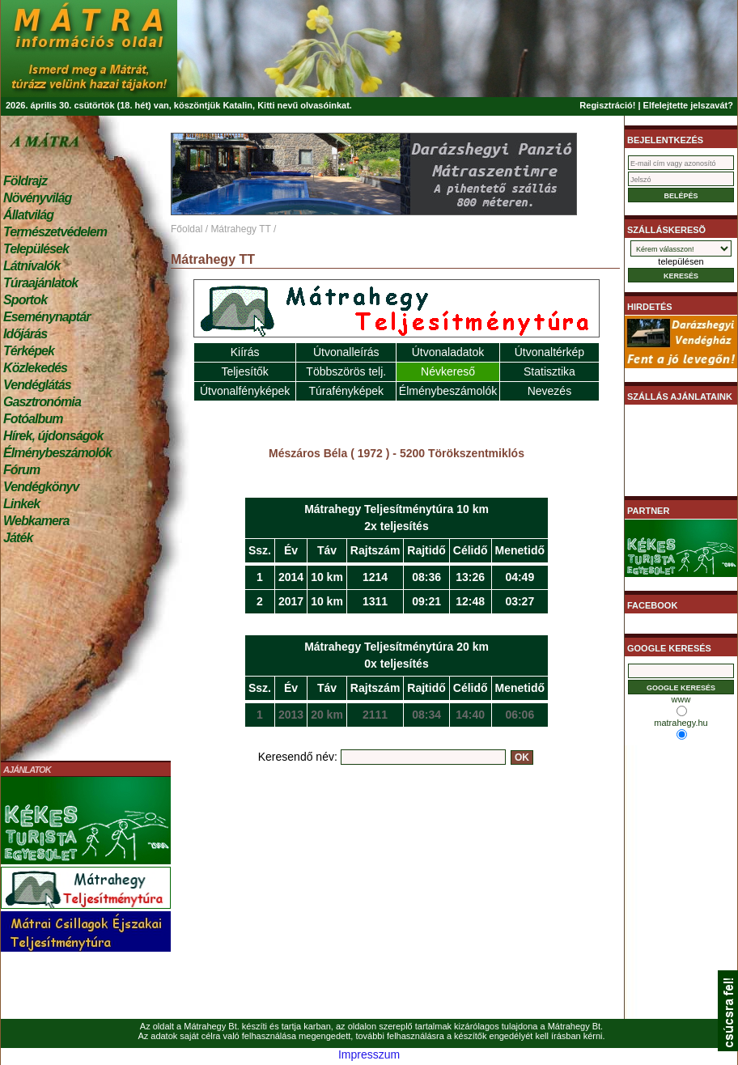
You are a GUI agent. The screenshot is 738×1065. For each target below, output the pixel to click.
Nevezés (549, 390)
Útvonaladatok (448, 352)
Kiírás (245, 352)
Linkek (21, 504)
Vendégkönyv (41, 487)
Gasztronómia (42, 402)
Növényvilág (37, 198)
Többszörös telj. (346, 371)
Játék (17, 538)
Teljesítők (244, 371)
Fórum (21, 470)
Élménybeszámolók (57, 453)
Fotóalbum (33, 419)
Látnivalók (31, 266)
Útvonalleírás (346, 352)
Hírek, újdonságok (53, 436)
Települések (36, 249)
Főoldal (186, 229)
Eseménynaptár (46, 317)
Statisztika (549, 371)
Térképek (28, 351)
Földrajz (25, 181)
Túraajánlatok (40, 283)
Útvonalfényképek (245, 390)
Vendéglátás (37, 385)
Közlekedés (35, 368)
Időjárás (25, 334)
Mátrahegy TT (240, 229)
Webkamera (36, 521)
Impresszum (369, 1054)
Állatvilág (28, 215)
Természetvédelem (55, 232)
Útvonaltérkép (549, 352)
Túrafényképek (346, 390)
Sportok (25, 300)
